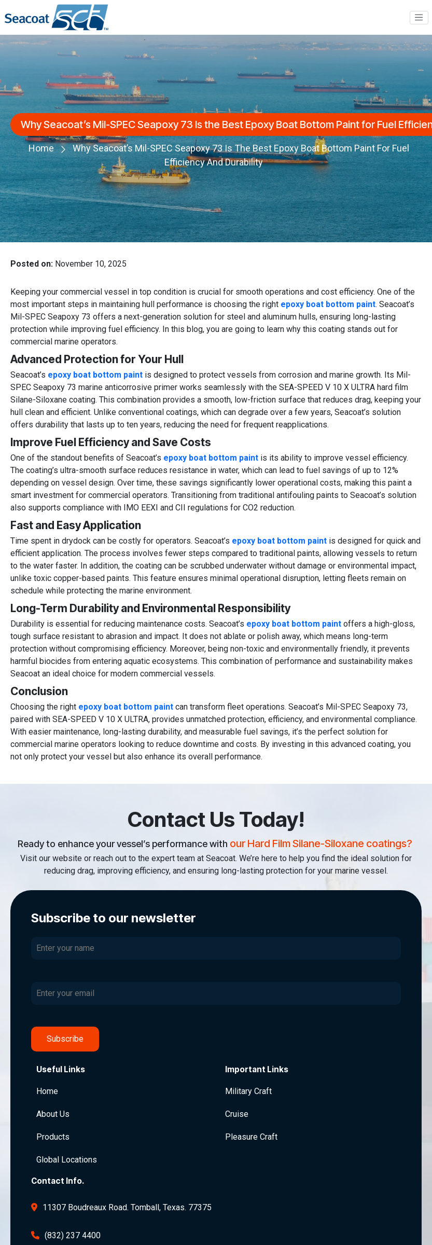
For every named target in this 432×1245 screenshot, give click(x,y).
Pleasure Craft (251, 1137)
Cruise (236, 1114)
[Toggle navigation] (419, 17)
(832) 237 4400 (73, 1235)
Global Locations (66, 1160)
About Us (52, 1114)
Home (41, 148)
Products (52, 1137)
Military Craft (248, 1091)
